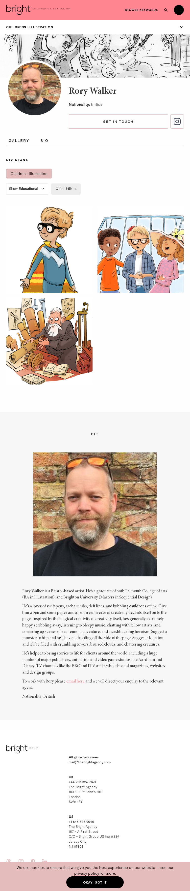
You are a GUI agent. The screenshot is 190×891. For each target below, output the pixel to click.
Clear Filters (65, 188)
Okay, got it (95, 882)
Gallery (19, 141)
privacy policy (86, 873)
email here (75, 681)
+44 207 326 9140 (82, 782)
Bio (45, 141)
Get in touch (118, 121)
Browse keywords (141, 9)
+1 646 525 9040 (81, 821)
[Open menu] (179, 10)
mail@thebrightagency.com (90, 762)
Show (27, 189)
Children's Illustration (29, 173)
